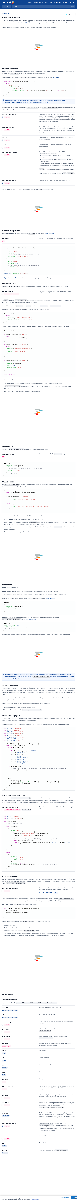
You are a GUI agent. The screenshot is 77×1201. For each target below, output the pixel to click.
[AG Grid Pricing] (65, 2)
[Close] (75, 1198)
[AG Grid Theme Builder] (38, 2)
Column (4, 1053)
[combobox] (70, 14)
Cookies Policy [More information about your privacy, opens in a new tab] (35, 1199)
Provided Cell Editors (25, 23)
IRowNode (4, 1067)
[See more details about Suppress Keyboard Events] (2, 810)
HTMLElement (5, 1115)
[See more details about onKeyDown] (2, 1098)
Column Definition (49, 233)
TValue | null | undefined (10, 1010)
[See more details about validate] (2, 1139)
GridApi (4, 1145)
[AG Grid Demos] (30, 2)
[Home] (8, 2)
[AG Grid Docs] (46, 2)
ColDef (4, 1060)
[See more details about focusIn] (2, 140)
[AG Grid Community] (57, 2)
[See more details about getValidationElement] (2, 155)
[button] (43, 6)
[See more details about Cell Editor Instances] (2, 891)
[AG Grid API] (51, 2)
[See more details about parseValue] (2, 1032)
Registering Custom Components (13, 278)
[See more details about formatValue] (2, 1039)
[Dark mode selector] (70, 2)
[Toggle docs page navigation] (6, 6)
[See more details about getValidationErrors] (2, 183)
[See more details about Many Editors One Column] (2, 294)
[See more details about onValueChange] (2, 1025)
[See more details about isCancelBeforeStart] (2, 117)
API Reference (56, 77)
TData (3, 1074)
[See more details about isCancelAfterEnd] (2, 130)
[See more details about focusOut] (2, 147)
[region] (38, 1198)
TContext (4, 1153)
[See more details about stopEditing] (2, 1105)
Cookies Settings (65, 1197)
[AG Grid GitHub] (74, 2)
